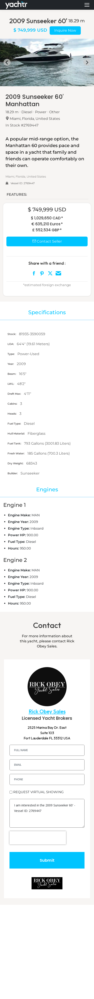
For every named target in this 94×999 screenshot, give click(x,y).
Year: (11, 364)
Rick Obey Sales (47, 711)
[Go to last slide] (7, 62)
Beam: (12, 373)
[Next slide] (86, 62)
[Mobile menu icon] (87, 5)
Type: (11, 354)
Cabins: (13, 403)
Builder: (13, 473)
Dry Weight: (16, 463)
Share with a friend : (47, 263)
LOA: (11, 344)
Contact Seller (47, 241)
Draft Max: (15, 393)
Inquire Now (65, 30)
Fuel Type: (15, 423)
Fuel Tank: (15, 443)
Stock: (12, 334)
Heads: (12, 413)
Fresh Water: (16, 453)
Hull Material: (16, 433)
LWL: (11, 383)
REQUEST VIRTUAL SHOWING (38, 792)
